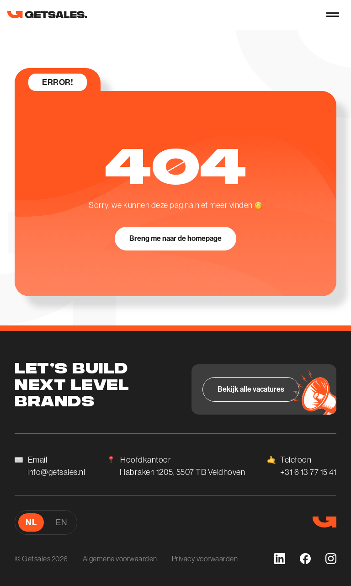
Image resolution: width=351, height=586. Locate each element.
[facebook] (305, 558)
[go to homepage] (47, 14)
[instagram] (330, 558)
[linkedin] (279, 558)
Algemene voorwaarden (120, 558)
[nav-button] (333, 15)
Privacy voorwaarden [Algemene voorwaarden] (205, 558)
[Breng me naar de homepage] (175, 238)
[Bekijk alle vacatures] (250, 389)
